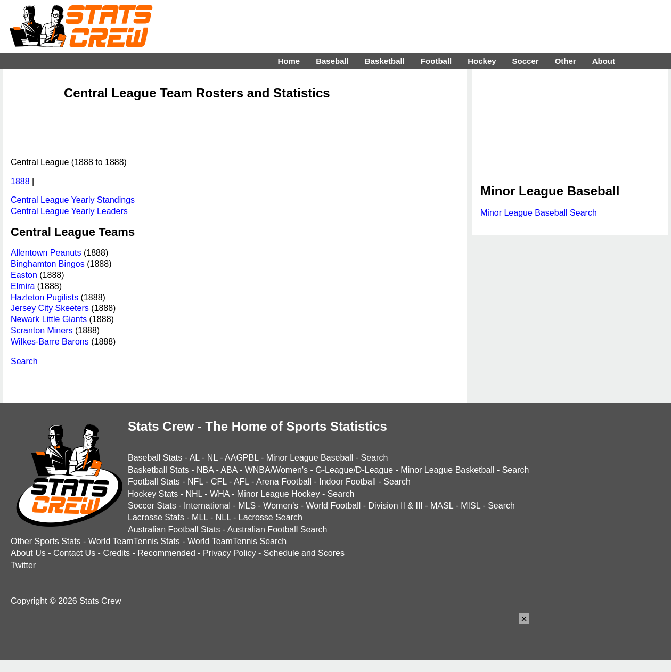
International (207, 505)
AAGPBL (241, 457)
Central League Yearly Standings (73, 199)
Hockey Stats (153, 493)
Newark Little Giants (49, 319)
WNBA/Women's (276, 469)
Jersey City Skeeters (50, 308)
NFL (195, 481)
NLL (223, 517)
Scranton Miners (42, 330)
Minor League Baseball (310, 457)
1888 (20, 181)
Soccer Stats (152, 505)
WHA (219, 493)
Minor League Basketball (447, 469)
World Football (333, 505)
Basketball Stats (158, 469)
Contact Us (74, 553)
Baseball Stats (155, 457)
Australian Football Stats (174, 529)
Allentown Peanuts (46, 252)
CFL (219, 481)
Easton (24, 275)
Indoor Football (347, 481)
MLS (247, 505)
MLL (200, 517)
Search (24, 361)
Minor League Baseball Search (538, 212)
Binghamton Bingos (48, 263)
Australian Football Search (277, 529)
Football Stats (154, 481)
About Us (28, 553)
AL (195, 457)
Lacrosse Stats (156, 517)
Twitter (23, 565)
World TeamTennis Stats (134, 541)
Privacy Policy (229, 553)
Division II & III (396, 505)
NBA (205, 469)
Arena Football (284, 481)
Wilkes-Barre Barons (50, 341)
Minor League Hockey (278, 493)
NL (212, 457)
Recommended (166, 553)
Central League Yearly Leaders (69, 211)
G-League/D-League (354, 469)
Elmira (23, 286)
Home (288, 60)
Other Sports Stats (46, 541)
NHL (193, 493)
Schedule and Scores (304, 553)
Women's (280, 505)
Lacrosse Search (270, 517)
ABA (228, 469)
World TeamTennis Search (237, 541)
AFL (241, 481)
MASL (441, 505)
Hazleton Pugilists (44, 297)
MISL (470, 505)
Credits (116, 553)
